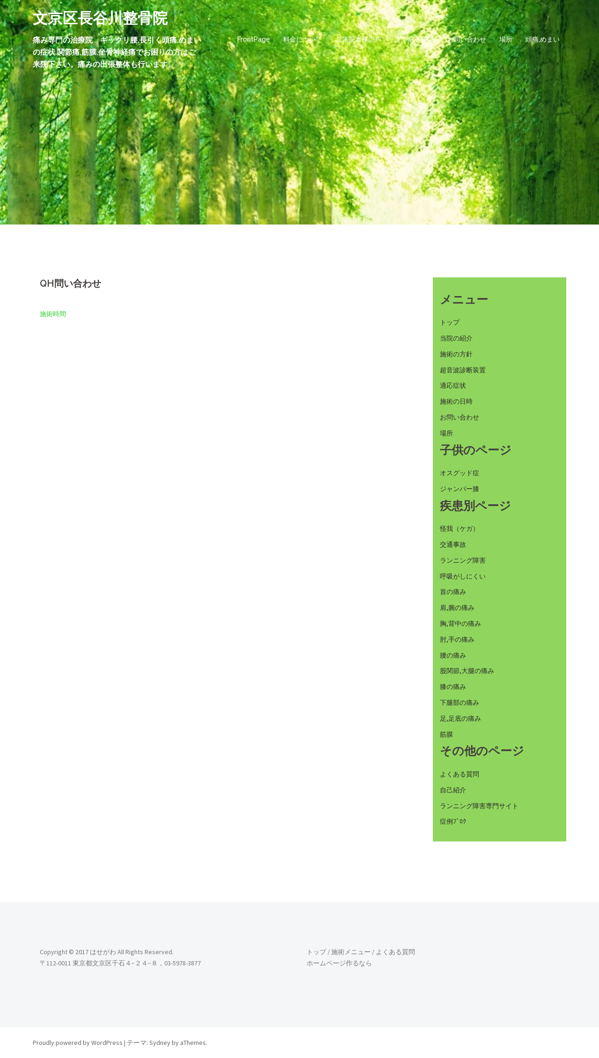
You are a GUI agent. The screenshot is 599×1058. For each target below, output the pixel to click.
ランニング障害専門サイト (479, 806)
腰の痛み (453, 655)
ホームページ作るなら (339, 963)
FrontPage (253, 39)
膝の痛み (453, 686)
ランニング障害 (463, 560)
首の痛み (453, 591)
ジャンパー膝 (459, 489)
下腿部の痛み (459, 702)
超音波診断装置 (463, 370)
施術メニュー (351, 952)
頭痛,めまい (543, 39)
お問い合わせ (466, 39)
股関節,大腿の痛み (467, 671)
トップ (450, 322)
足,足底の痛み (460, 718)
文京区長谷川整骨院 (100, 18)
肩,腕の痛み (457, 607)
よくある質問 (414, 39)
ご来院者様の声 (358, 39)
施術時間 (53, 314)
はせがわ (103, 952)
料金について (302, 39)
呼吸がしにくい (463, 576)
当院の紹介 (456, 338)
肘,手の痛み (457, 639)
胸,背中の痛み (460, 623)
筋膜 (446, 734)
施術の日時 (456, 401)
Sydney (159, 1042)
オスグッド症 (459, 473)
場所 (505, 39)
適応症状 (453, 385)
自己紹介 (453, 790)
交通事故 (453, 544)
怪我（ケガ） (459, 528)
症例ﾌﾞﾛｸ (453, 821)
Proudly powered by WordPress (78, 1042)
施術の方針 (456, 354)
